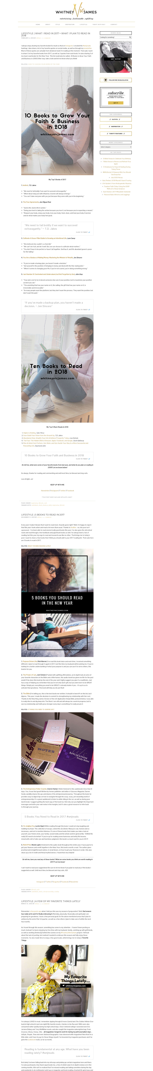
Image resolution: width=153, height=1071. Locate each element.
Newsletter (45, 491)
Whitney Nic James (76, 11)
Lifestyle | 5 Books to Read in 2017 (42, 514)
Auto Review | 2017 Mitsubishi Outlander (117, 192)
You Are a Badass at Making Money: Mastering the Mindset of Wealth (48, 258)
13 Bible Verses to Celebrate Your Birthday (117, 159)
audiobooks (35, 505)
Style (45, 503)
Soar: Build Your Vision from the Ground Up (38, 435)
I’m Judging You (29, 826)
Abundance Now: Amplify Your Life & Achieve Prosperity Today (46, 438)
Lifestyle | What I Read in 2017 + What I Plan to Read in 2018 (55, 34)
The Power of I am (29, 675)
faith (50, 505)
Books (40, 505)
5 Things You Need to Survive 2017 (41, 709)
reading (56, 891)
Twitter (62, 491)
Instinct (25, 185)
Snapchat (56, 882)
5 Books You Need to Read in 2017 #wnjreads (52, 816)
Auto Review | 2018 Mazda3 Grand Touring (116, 180)
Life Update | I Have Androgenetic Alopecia (116, 183)
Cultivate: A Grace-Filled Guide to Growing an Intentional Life (45, 238)
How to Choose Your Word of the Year (44, 64)
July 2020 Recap (117, 177)
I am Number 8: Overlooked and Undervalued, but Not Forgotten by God (49, 274)
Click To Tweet (82, 232)
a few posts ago (35, 911)
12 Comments (46, 903)
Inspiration (34, 503)
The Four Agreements (31, 202)
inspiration (55, 505)
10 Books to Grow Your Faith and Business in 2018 (54, 455)
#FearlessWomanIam (68, 933)
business (45, 505)
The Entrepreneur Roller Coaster (35, 789)
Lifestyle (41, 503)
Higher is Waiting (29, 433)
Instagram (69, 46)
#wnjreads (87, 46)
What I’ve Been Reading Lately (39, 546)
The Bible (26, 694)
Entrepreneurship (48, 891)
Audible (73, 527)
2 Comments (47, 38)
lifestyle (62, 505)
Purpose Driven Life (30, 661)
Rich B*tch (27, 845)
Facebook (70, 491)
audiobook (32, 1040)
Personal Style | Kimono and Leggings (117, 195)
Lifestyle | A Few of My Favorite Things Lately (50, 901)
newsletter (88, 48)
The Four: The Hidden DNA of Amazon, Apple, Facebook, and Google (48, 441)
